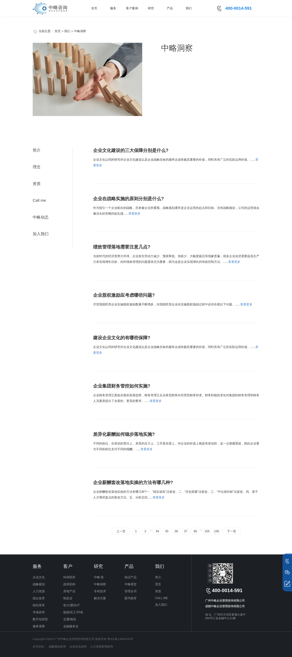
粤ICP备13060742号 (120, 639)
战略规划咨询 (57, 646)
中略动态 (41, 217)
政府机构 (69, 584)
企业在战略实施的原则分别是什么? (128, 198)
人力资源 (39, 591)
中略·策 (99, 577)
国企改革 (39, 598)
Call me (39, 200)
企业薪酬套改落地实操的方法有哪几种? (133, 482)
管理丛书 (130, 591)
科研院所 (69, 577)
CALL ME (161, 598)
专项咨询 (39, 612)
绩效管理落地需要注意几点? (121, 246)
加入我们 (41, 234)
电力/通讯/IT (71, 605)
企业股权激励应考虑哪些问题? (124, 295)
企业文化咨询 (78, 646)
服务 (113, 8)
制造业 (67, 598)
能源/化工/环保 (73, 612)
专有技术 (100, 591)
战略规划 (39, 584)
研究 (151, 8)
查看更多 (134, 213)
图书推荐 (130, 598)
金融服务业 (70, 626)
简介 (37, 150)
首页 (94, 8)
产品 (170, 8)
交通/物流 (69, 619)
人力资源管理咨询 (101, 646)
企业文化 (39, 577)
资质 (37, 183)
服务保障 (39, 626)
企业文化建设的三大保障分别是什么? (130, 150)
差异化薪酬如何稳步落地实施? (124, 434)
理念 (37, 167)
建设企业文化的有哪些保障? (121, 337)
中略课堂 (130, 584)
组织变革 (39, 605)
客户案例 (132, 8)
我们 (189, 8)
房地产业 (69, 591)
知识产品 (130, 577)
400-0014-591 (239, 8)
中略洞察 (80, 31)
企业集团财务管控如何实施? (121, 385)
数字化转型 (40, 619)
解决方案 (100, 598)
